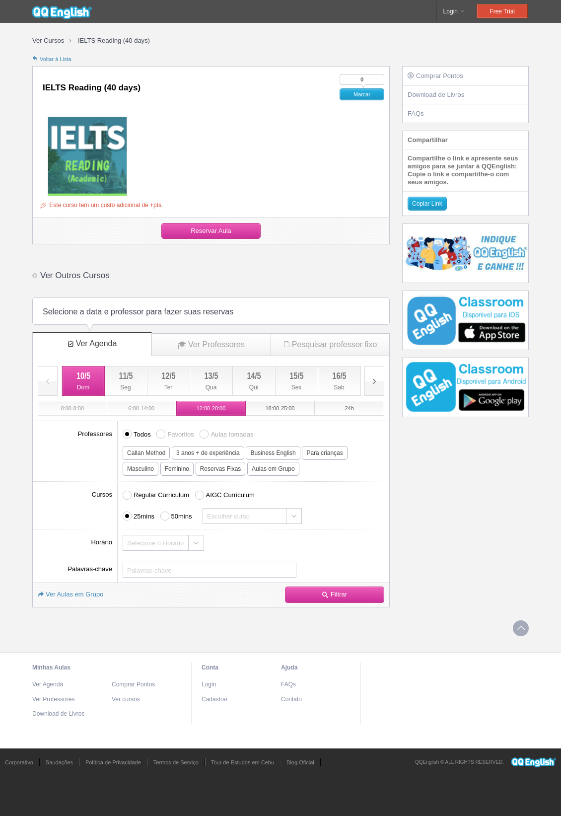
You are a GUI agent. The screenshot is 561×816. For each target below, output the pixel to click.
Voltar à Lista (51, 59)
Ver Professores (211, 344)
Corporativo (19, 762)
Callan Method (146, 452)
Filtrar (334, 594)
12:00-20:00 (211, 408)
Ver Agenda (92, 343)
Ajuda (289, 667)
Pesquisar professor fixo (330, 344)
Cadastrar (215, 699)
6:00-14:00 (142, 408)
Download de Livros (436, 94)
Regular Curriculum (161, 495)
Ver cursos (126, 699)
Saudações (59, 762)
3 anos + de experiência (208, 452)
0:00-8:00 (72, 408)
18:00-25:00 (280, 408)
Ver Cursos (48, 40)
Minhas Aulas (51, 667)
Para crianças (324, 452)
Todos (142, 434)
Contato (291, 699)
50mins (181, 516)
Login (454, 11)
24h (349, 408)
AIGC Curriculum (230, 495)
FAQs (416, 113)
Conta (210, 667)
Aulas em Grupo (273, 468)
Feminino (177, 468)
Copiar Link (427, 203)
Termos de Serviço (176, 762)
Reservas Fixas (220, 468)
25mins (144, 516)
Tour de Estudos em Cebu (242, 762)
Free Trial (502, 11)
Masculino (140, 468)
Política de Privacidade (113, 762)
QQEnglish (62, 11)
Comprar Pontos (435, 75)
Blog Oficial (300, 762)
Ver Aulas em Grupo (70, 594)
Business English (272, 452)
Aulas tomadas (231, 434)
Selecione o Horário (155, 543)
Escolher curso (228, 516)
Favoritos (180, 434)
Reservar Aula (211, 230)
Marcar (361, 94)
